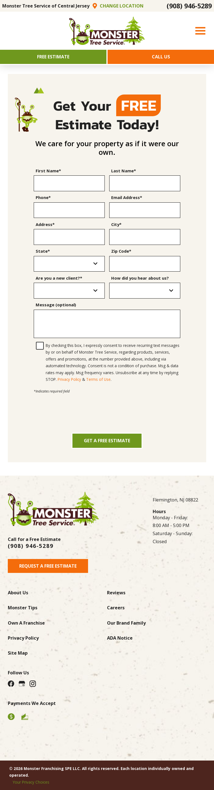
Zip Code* (121, 251)
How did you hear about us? (140, 278)
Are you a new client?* (59, 278)
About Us (18, 593)
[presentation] (107, 405)
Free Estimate (53, 57)
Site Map (18, 653)
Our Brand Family (126, 623)
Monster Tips (22, 608)
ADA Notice (120, 638)
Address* (45, 224)
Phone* (43, 197)
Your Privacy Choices (31, 782)
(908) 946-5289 (189, 5)
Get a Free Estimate (107, 441)
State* (43, 251)
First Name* (48, 170)
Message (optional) (56, 304)
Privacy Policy (69, 379)
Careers (116, 608)
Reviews (116, 593)
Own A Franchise (26, 623)
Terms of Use (98, 379)
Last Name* (123, 170)
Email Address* (126, 197)
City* (116, 224)
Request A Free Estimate (48, 566)
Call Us (161, 57)
